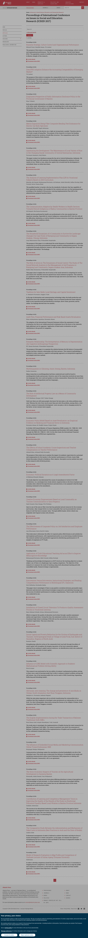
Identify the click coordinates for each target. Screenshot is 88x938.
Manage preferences (6, 931)
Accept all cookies (9, 935)
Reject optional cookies (27, 935)
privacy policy (8, 927)
